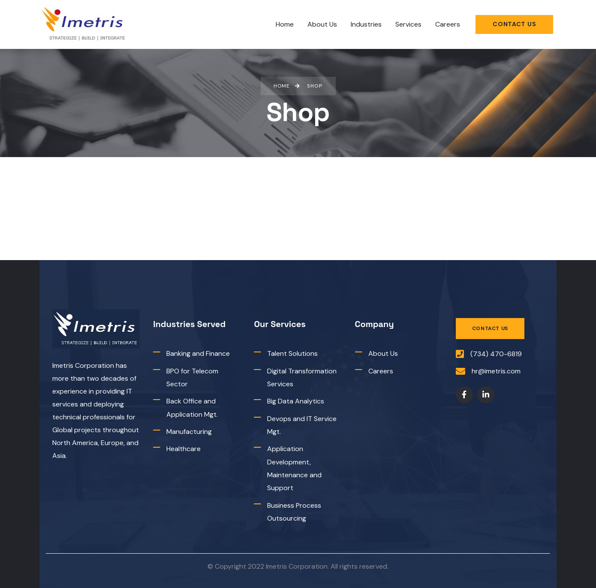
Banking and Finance (198, 353)
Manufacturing (189, 431)
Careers (380, 371)
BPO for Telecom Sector (192, 377)
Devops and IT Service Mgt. (302, 425)
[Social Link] (464, 395)
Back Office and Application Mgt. (192, 407)
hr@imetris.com (496, 371)
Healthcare (183, 449)
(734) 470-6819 (496, 353)
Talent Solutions (292, 353)
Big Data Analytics (295, 401)
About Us (383, 353)
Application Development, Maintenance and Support (294, 469)
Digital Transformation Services (302, 377)
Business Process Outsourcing (294, 512)
